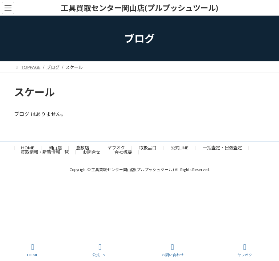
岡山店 (55, 147)
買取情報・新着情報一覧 (45, 152)
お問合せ (91, 152)
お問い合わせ (172, 250)
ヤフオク (116, 147)
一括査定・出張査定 (222, 147)
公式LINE (180, 147)
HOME (28, 147)
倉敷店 (84, 147)
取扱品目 (148, 147)
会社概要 (123, 152)
